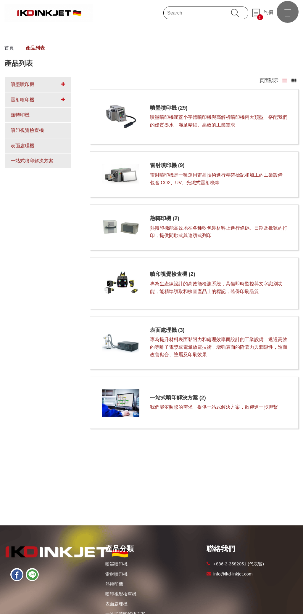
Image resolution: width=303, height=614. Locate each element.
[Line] (32, 574)
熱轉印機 (114, 583)
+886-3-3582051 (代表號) (238, 563)
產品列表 (35, 47)
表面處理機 (116, 603)
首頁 (9, 47)
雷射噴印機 (116, 574)
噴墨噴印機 (116, 564)
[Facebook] (16, 574)
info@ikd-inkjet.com (233, 573)
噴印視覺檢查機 (120, 594)
